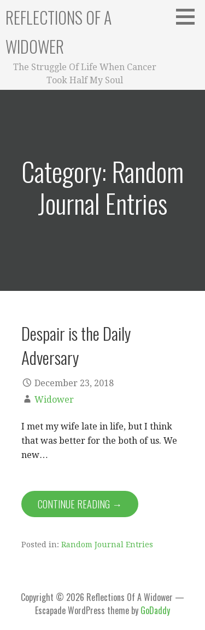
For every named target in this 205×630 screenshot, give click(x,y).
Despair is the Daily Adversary (76, 344)
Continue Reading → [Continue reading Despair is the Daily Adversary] (80, 504)
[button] (189, 16)
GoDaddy (155, 610)
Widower (54, 399)
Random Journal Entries (107, 544)
